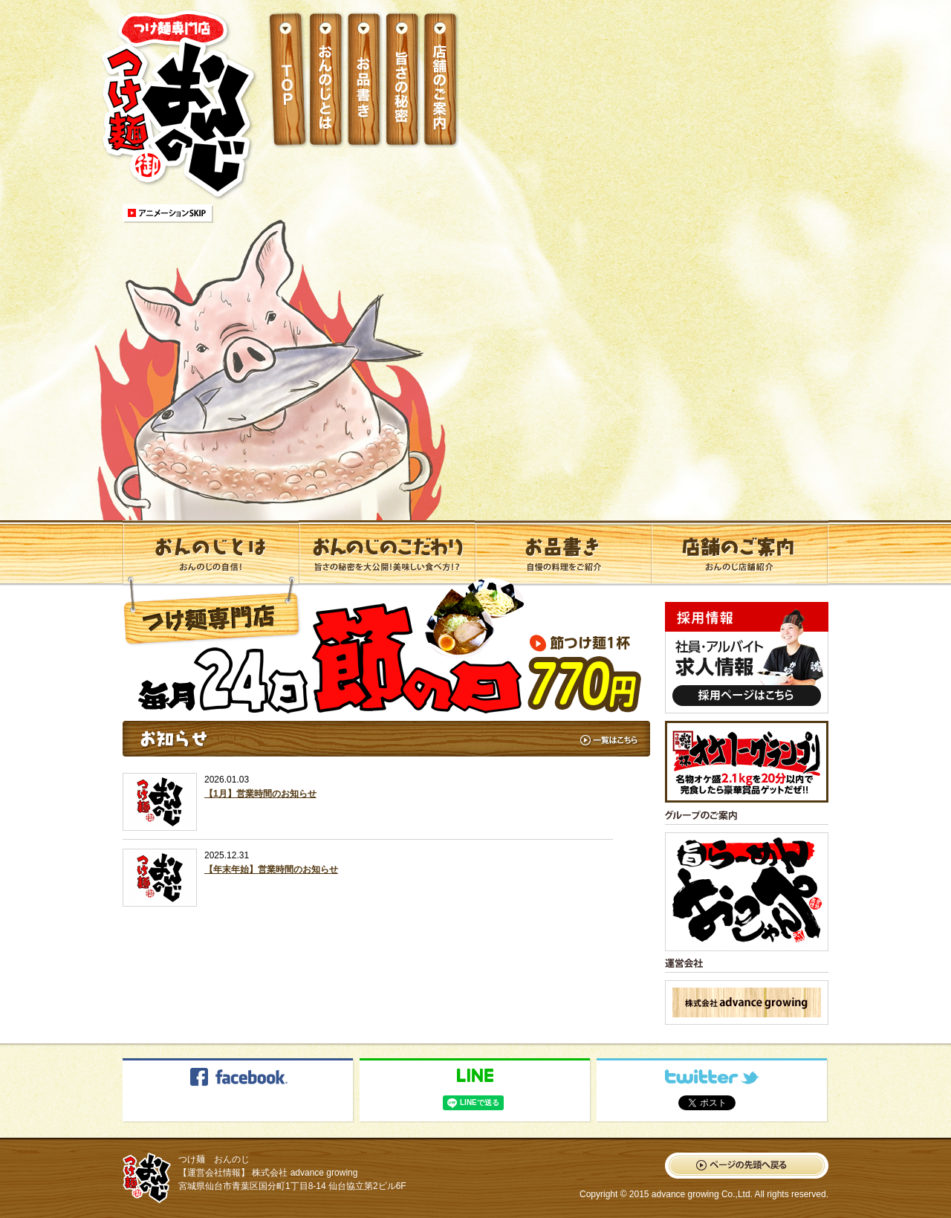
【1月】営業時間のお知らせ (260, 793)
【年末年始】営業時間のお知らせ (271, 869)
